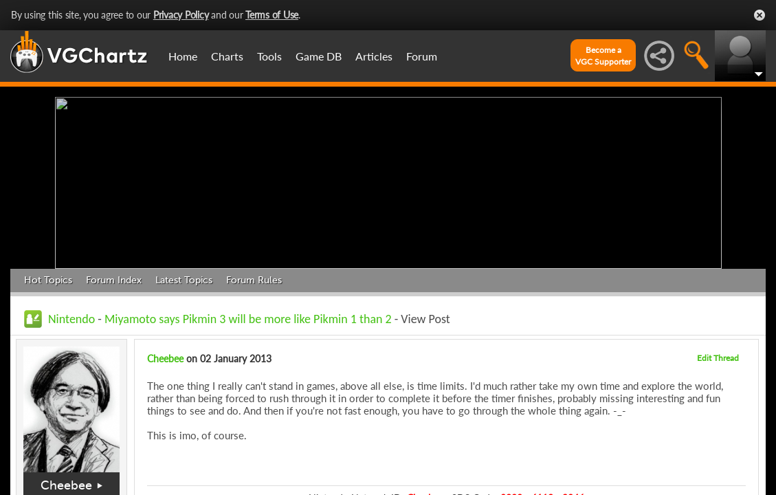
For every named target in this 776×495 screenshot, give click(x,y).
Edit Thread (718, 358)
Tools (269, 56)
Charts (227, 56)
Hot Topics (48, 280)
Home (182, 56)
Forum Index (114, 280)
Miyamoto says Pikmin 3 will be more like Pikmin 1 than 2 (248, 319)
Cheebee (66, 485)
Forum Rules (254, 280)
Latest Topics (183, 280)
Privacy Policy (181, 15)
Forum (421, 56)
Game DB (319, 56)
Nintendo (71, 319)
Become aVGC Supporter (603, 56)
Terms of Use (271, 15)
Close (759, 15)
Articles (373, 56)
